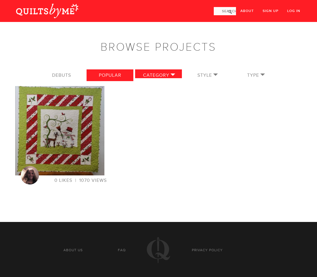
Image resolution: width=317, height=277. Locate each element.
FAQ (122, 250)
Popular (110, 75)
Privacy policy (207, 250)
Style (204, 75)
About (247, 11)
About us (73, 250)
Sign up (270, 11)
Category (156, 75)
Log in (293, 11)
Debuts (61, 75)
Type (253, 75)
